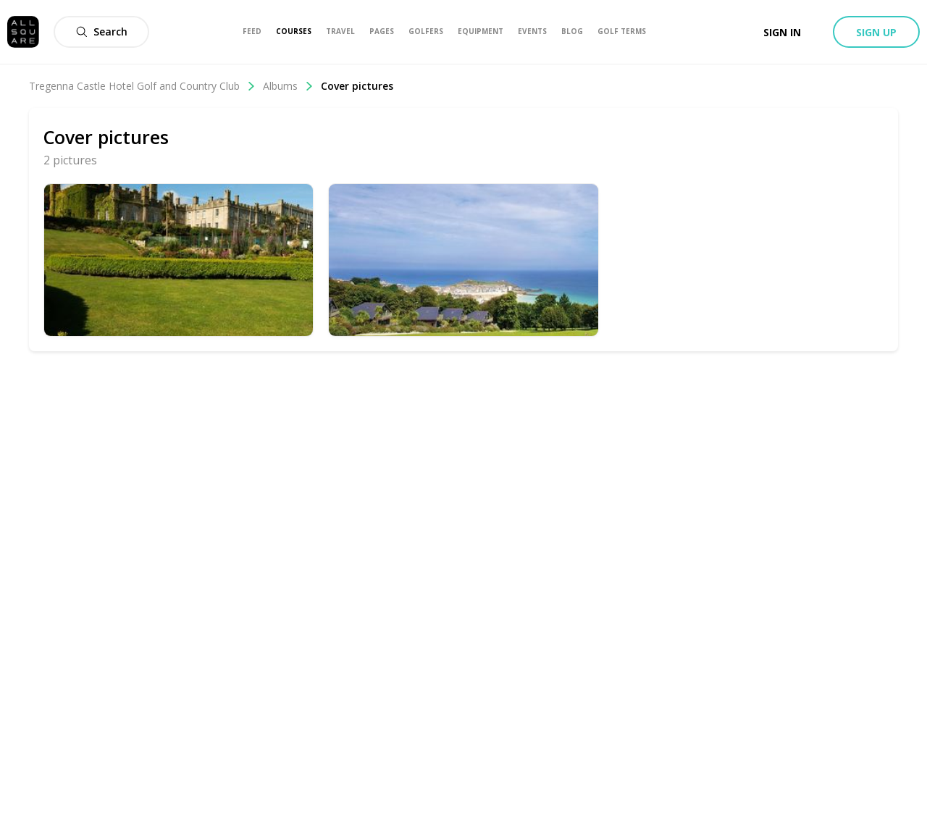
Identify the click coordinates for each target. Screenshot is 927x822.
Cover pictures (357, 86)
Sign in (782, 32)
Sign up (876, 32)
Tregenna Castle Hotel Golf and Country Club (142, 86)
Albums (288, 86)
